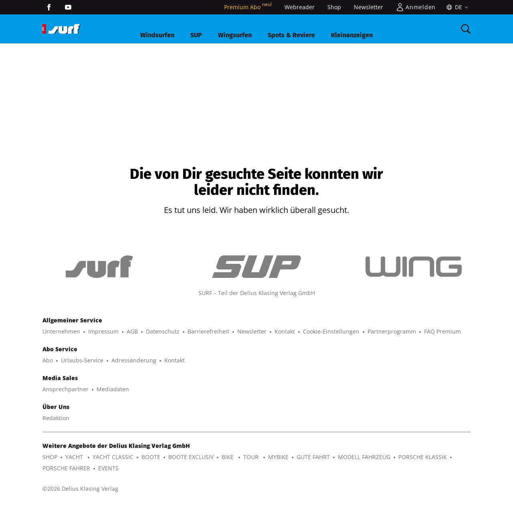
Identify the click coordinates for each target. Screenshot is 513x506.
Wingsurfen (235, 35)
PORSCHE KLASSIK (422, 457)
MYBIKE (278, 457)
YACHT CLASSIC (113, 457)
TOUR (251, 457)
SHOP (49, 457)
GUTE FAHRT (313, 457)
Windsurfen (157, 35)
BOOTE (150, 457)
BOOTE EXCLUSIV (191, 457)
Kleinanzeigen (352, 35)
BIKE (228, 457)
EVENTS (108, 468)
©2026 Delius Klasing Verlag (80, 488)
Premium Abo (248, 7)
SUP (196, 35)
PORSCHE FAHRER (66, 468)
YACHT (75, 457)
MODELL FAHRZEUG (364, 457)
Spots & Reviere (291, 35)
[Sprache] (456, 7)
